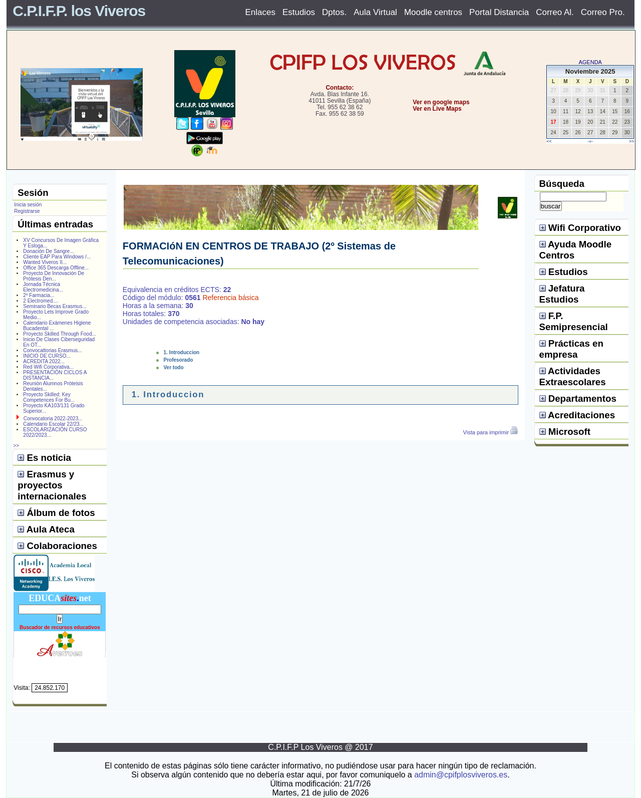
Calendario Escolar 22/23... (53, 424)
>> (631, 141)
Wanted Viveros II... (45, 262)
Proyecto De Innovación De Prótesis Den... (53, 276)
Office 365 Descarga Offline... (56, 268)
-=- (590, 141)
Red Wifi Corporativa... (48, 367)
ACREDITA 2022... (44, 361)
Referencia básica (230, 298)
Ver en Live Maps (437, 108)
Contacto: (340, 87)
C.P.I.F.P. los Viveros (79, 11)
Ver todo (174, 367)
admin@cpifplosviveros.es (460, 774)
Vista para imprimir (491, 432)
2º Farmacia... (38, 295)
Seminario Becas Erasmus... (54, 306)
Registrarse (27, 211)
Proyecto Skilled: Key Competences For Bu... (49, 397)
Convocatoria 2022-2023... (53, 418)
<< (549, 141)
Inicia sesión (28, 204)
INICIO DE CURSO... (46, 356)
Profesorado (178, 360)
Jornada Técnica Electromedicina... (43, 287)
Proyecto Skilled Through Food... (59, 334)
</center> (406, 146)
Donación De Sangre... (48, 251)
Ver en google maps (441, 102)
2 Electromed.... (40, 301)
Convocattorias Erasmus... (52, 350)
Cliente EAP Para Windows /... (57, 256)
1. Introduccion (182, 352)
